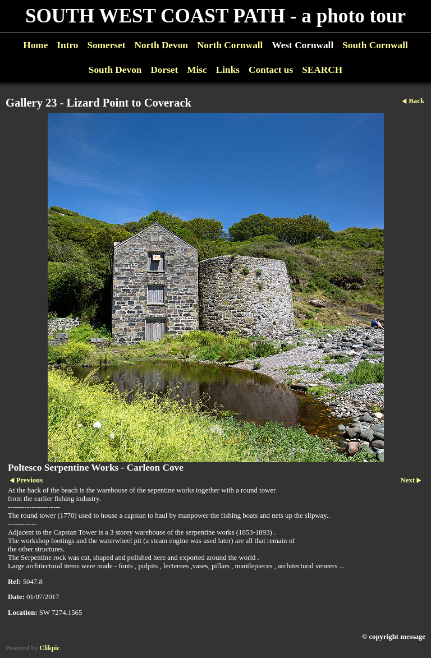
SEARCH (322, 70)
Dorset (164, 70)
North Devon (160, 45)
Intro (67, 45)
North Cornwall (230, 45)
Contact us (271, 70)
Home (35, 45)
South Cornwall (375, 45)
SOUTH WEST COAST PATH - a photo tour (215, 16)
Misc (197, 70)
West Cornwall (302, 45)
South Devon (115, 70)
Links (228, 70)
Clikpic (50, 648)
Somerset (106, 45)
